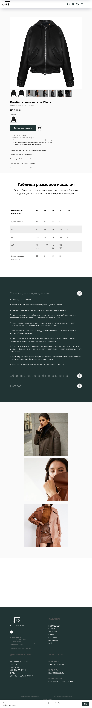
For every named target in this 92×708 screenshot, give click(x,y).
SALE (50, 643)
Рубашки (52, 637)
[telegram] (11, 632)
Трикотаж (52, 632)
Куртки (51, 629)
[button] (68, 4)
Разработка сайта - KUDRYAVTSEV (21, 648)
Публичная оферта (46, 699)
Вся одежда (54, 626)
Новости (14, 667)
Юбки (51, 634)
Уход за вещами (18, 670)
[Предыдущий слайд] (14, 53)
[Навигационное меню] (88, 4)
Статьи (13, 673)
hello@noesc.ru (56, 673)
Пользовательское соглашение (63, 696)
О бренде (14, 664)
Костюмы (53, 640)
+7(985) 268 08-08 (56, 664)
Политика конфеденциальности (29, 696)
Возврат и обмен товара (21, 676)
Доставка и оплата (19, 661)
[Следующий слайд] (78, 53)
